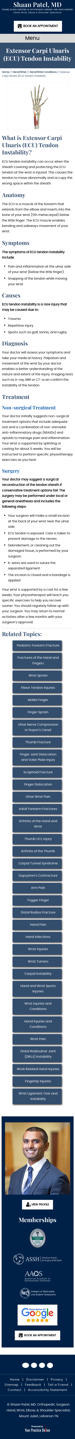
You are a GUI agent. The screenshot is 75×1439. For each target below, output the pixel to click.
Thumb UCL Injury (38, 839)
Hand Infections (38, 937)
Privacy (57, 1379)
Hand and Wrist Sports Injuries (38, 988)
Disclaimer (35, 1379)
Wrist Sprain (38, 675)
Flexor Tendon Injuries (38, 687)
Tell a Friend (58, 1384)
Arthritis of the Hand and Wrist (38, 824)
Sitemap (11, 1384)
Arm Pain (38, 887)
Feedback (33, 1384)
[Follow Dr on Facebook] (25, 1365)
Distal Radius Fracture (38, 912)
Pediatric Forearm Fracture (38, 645)
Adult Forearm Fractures (38, 809)
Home (5, 72)
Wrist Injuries (38, 949)
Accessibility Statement (47, 1390)
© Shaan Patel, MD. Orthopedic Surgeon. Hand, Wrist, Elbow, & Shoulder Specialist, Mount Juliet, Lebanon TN (39, 1410)
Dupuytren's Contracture (38, 875)
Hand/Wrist (19, 72)
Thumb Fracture (38, 742)
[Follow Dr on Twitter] (34, 1365)
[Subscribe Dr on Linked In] (50, 1365)
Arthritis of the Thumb (38, 851)
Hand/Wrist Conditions (43, 72)
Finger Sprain (38, 712)
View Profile (40, 1204)
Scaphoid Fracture (38, 772)
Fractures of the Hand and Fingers (38, 660)
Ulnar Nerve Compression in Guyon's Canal (38, 727)
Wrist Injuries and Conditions (38, 1006)
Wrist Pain (38, 1039)
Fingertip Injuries (38, 1081)
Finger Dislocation (38, 784)
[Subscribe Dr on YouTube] (42, 1365)
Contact (14, 1390)
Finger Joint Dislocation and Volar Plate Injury (38, 757)
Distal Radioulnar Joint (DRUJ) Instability (38, 1054)
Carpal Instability (38, 973)
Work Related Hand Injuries (38, 1069)
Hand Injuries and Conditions (38, 1024)
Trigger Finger (38, 900)
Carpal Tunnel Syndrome (38, 863)
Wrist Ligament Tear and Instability (38, 1096)
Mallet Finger (38, 700)
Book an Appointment (40, 26)
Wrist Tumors (38, 961)
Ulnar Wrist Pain (38, 796)
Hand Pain (38, 924)
